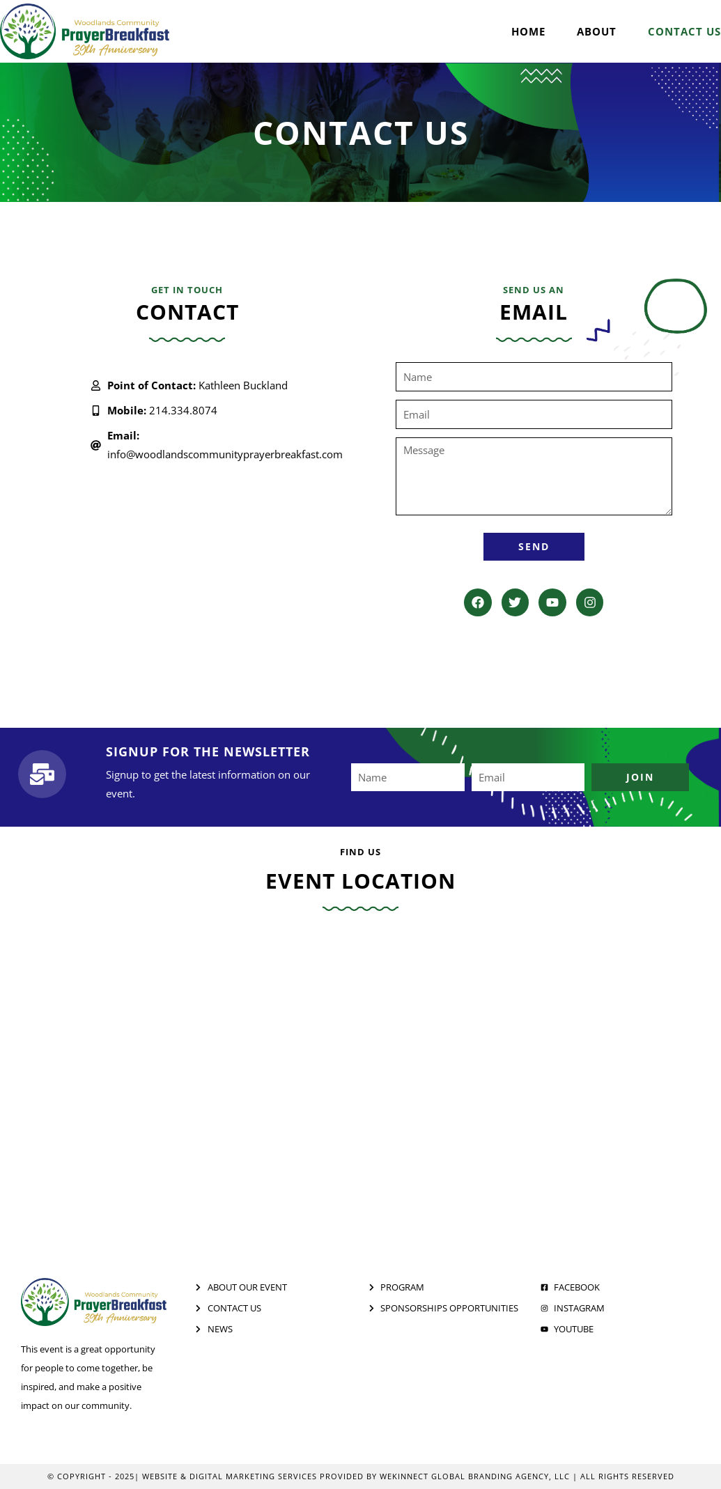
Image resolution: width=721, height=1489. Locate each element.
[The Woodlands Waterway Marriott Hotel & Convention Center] (360, 1080)
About (597, 31)
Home (528, 31)
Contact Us (684, 31)
